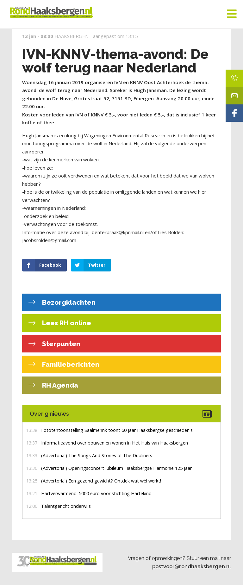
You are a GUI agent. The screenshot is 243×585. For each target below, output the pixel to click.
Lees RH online (65, 323)
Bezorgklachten (68, 302)
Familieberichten (69, 364)
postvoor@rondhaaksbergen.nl (191, 566)
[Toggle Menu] (232, 14)
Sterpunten (60, 344)
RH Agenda (59, 385)
